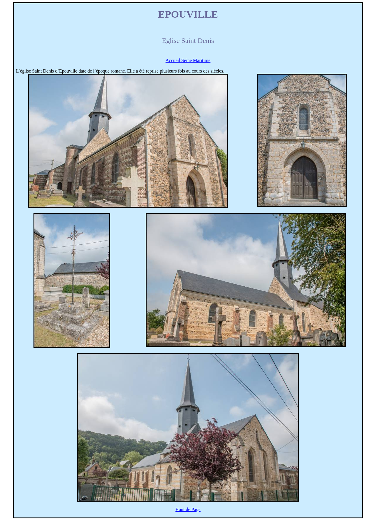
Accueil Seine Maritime (188, 60)
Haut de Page (187, 509)
